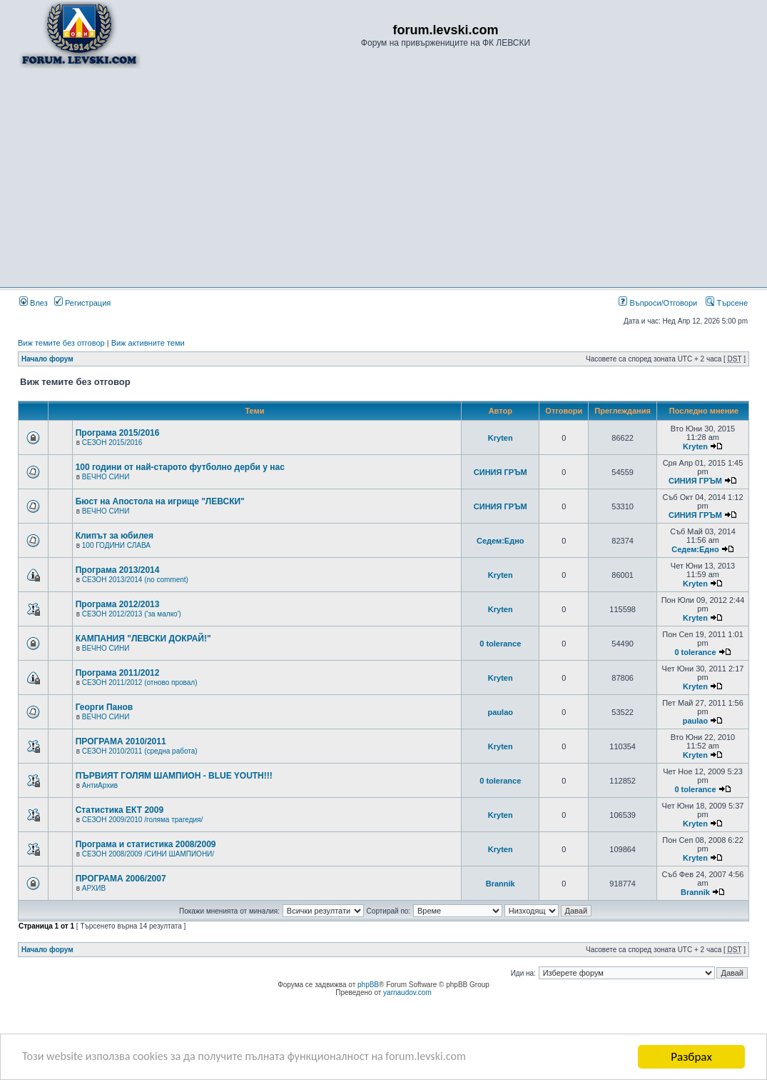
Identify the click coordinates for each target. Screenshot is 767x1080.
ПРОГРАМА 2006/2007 (121, 879)
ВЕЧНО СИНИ (106, 477)
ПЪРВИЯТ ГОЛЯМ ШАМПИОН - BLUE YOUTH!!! (174, 776)
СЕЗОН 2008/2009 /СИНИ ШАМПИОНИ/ (148, 854)
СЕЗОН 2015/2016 (112, 442)
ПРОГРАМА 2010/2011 (121, 741)
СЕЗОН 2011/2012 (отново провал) (140, 682)
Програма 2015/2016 (118, 433)
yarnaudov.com (407, 992)
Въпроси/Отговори (658, 303)
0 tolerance (500, 643)
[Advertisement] (383, 177)
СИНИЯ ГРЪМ (500, 472)
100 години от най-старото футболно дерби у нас (180, 467)
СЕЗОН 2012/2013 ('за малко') (131, 614)
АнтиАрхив (100, 785)
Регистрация (82, 303)
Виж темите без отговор (61, 343)
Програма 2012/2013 (118, 604)
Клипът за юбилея (114, 536)
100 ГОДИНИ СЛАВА (116, 545)
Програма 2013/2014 (118, 570)
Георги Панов (104, 707)
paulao (500, 712)
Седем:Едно (500, 540)
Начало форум (47, 359)
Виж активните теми (148, 343)
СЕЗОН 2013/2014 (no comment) (135, 580)
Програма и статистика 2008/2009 (146, 844)
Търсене (727, 303)
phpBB (368, 985)
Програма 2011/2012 (118, 673)
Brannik (500, 883)
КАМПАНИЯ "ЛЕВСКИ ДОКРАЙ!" (143, 639)
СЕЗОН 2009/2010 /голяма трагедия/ (142, 820)
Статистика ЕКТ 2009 (119, 810)
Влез (33, 303)
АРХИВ (94, 888)
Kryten (500, 438)
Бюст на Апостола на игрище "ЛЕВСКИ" (160, 501)
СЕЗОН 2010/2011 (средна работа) (140, 751)
